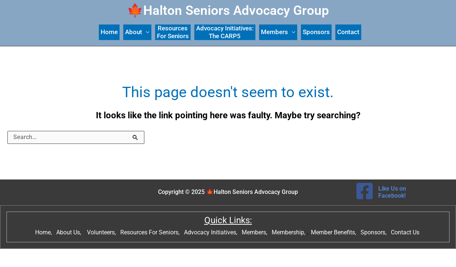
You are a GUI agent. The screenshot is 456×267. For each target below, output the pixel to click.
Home (109, 32)
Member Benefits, (333, 232)
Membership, (289, 232)
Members (274, 32)
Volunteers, (102, 232)
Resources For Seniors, (150, 232)
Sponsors (316, 32)
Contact (348, 32)
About (133, 32)
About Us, (69, 232)
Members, (255, 232)
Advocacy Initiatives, (211, 232)
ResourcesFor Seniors (173, 32)
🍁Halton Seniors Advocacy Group (228, 10)
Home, (44, 232)
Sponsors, (374, 232)
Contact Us (406, 232)
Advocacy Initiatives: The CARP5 (225, 32)
